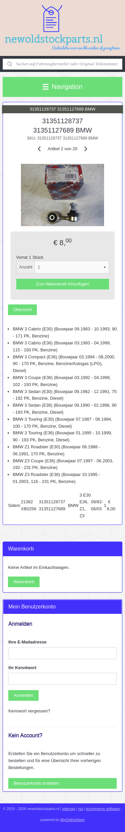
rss (80, 809)
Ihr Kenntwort (22, 667)
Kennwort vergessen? (29, 710)
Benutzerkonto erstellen (36, 783)
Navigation (62, 86)
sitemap (68, 809)
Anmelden (23, 695)
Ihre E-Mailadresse (27, 641)
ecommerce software (103, 809)
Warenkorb (23, 581)
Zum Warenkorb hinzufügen (62, 284)
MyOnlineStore (73, 820)
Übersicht (22, 309)
